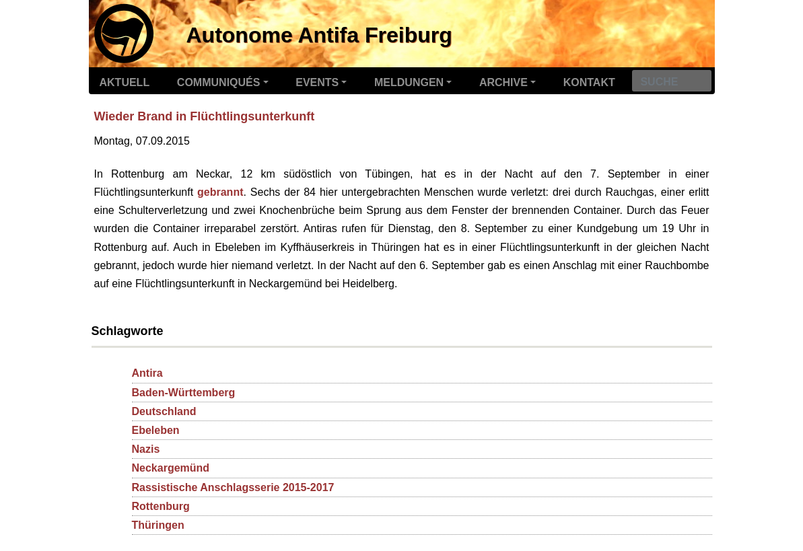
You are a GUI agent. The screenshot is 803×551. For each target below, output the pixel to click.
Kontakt (589, 82)
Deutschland (164, 411)
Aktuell (125, 82)
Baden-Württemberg (184, 392)
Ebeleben (156, 430)
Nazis (146, 449)
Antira (147, 373)
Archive (503, 82)
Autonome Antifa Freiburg (319, 35)
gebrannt (220, 192)
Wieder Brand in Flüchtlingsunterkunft (204, 116)
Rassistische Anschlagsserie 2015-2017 (233, 487)
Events (317, 82)
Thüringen (158, 525)
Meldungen (409, 82)
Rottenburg (161, 506)
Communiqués (218, 82)
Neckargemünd (171, 468)
